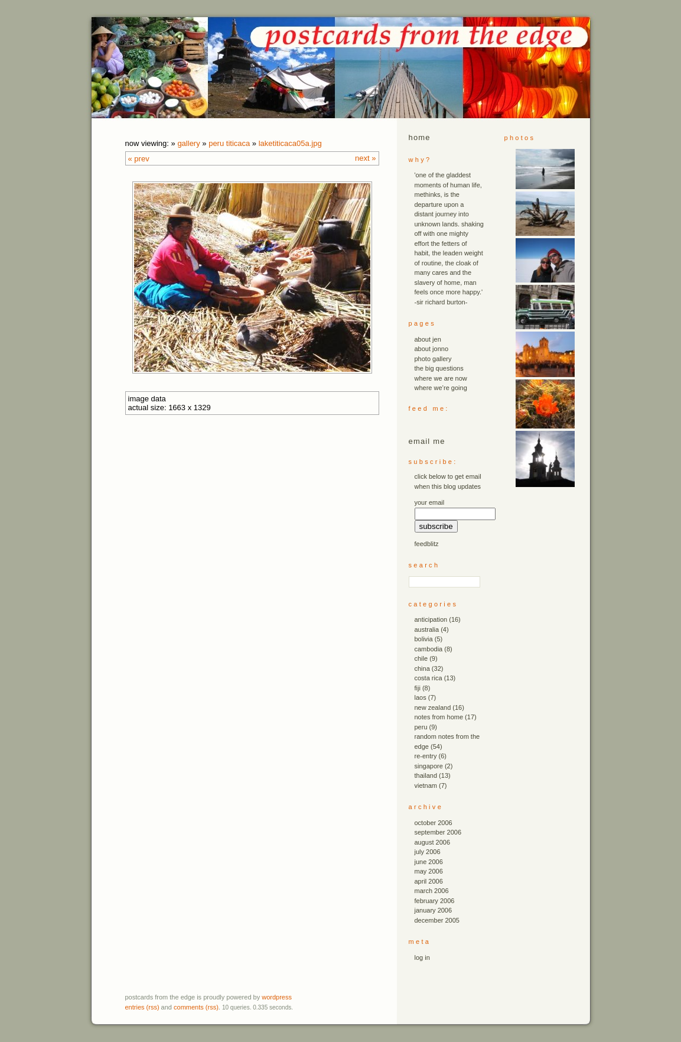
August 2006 (433, 842)
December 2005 (437, 920)
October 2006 (433, 822)
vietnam (426, 785)
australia (427, 629)
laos (420, 697)
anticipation (431, 619)
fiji (418, 688)
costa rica (428, 677)
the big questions (439, 368)
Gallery (188, 143)
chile (421, 658)
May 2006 (429, 871)
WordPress (277, 997)
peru (421, 727)
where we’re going (441, 387)
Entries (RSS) (142, 1007)
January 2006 (433, 910)
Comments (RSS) (196, 1007)
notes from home (439, 716)
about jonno (432, 348)
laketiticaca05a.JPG (290, 143)
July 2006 (428, 851)
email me (427, 441)
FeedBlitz (427, 543)
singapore (429, 766)
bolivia (424, 638)
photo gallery (433, 358)
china (422, 668)
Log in (422, 957)
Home (420, 137)
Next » (365, 158)
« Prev (138, 158)
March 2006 (432, 890)
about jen (428, 339)
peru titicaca (229, 143)
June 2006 (429, 861)
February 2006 (435, 900)
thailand (426, 775)
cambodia (429, 649)
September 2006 (438, 832)
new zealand (433, 707)
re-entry (426, 755)
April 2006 (429, 881)
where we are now (441, 378)
